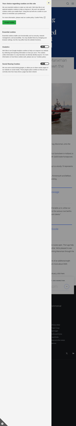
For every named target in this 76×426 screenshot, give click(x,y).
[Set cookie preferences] (4, 422)
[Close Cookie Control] (49, 3)
